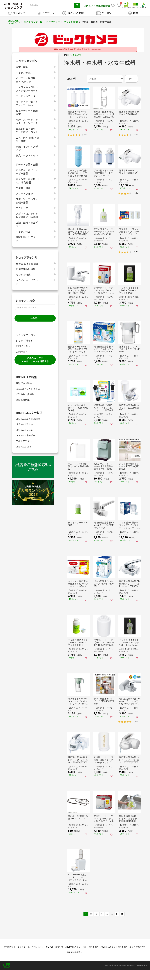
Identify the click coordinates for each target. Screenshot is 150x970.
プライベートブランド (27, 281)
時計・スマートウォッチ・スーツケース (27, 121)
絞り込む (35, 318)
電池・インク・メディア (27, 148)
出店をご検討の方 (137, 947)
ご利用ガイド (23, 351)
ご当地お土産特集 (25, 394)
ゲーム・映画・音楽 (27, 164)
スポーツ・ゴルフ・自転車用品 (27, 200)
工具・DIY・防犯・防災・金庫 (27, 139)
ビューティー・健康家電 (27, 112)
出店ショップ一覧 (33, 22)
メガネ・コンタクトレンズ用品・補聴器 (27, 215)
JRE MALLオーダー (25, 435)
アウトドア (22, 208)
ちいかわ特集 (23, 274)
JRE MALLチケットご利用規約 (114, 947)
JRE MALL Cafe (23, 446)
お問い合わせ (23, 346)
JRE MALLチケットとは (75, 947)
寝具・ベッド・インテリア (27, 157)
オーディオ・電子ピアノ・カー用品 (27, 103)
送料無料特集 (23, 400)
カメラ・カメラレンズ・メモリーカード (27, 88)
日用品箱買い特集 (25, 269)
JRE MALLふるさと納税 (28, 418)
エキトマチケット (25, 441)
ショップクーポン (25, 335)
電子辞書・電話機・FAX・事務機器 (27, 180)
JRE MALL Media (24, 429)
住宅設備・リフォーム (27, 238)
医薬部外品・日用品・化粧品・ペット (27, 130)
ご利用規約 (93, 947)
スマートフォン (24, 193)
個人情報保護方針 (75, 952)
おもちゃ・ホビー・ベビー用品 (27, 171)
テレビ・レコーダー (27, 96)
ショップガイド (24, 340)
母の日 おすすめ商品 (27, 263)
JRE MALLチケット (25, 424)
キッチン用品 (23, 231)
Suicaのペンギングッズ (28, 388)
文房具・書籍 (23, 188)
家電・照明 (22, 67)
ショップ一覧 (24, 947)
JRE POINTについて (54, 947)
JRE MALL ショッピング (13, 22)
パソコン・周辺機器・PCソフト (25, 79)
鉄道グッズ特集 (24, 383)
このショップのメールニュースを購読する (35, 360)
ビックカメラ (53, 22)
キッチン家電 (71, 22)
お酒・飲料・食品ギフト (27, 224)
